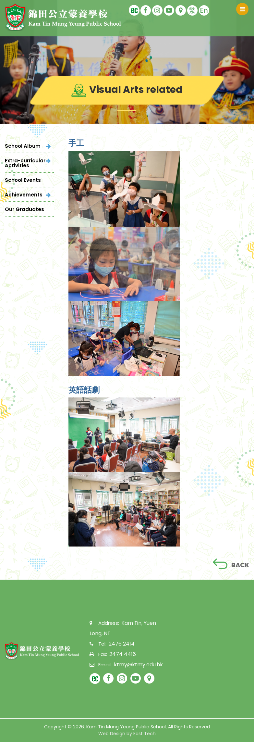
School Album (23, 146)
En (204, 10)
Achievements (23, 194)
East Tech (144, 733)
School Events (23, 180)
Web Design (111, 733)
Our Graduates (24, 209)
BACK (230, 564)
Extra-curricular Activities (25, 163)
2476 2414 (120, 643)
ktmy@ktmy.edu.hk (136, 664)
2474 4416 (121, 653)
